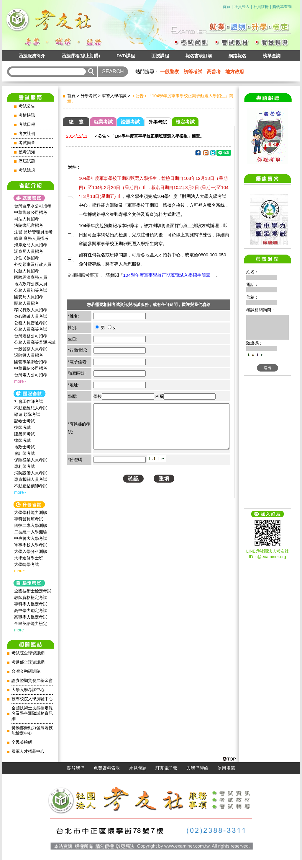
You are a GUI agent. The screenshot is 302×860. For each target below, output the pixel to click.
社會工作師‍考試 (28, 401)
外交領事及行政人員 (32, 264)
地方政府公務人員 (30, 283)
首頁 (226, 6)
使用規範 (226, 768)
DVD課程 (125, 55)
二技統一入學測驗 (30, 532)
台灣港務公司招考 (30, 335)
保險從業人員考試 (30, 459)
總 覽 (76, 121)
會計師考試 (24, 453)
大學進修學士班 (28, 558)
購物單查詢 (282, 6)
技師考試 (22, 427)
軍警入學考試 (114, 95)
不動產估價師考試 (30, 485)
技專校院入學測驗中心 (32, 699)
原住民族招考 (26, 257)
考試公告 (27, 106)
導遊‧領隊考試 (27, 414)
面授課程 (160, 55)
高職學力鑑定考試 (30, 617)
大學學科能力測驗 (30, 512)
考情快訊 (27, 115)
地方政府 (234, 71)
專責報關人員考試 (30, 479)
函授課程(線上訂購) (81, 55)
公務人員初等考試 (30, 290)
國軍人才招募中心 (28, 751)
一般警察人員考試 (30, 348)
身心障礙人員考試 (30, 316)
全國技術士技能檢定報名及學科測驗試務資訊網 (32, 713)
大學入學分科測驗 (30, 551)
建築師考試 (24, 433)
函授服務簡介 (32, 55)
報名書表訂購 (199, 55)
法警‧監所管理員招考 (33, 231)
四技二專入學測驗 (30, 525)
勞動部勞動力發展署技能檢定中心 (32, 730)
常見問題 (138, 768)
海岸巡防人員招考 (30, 244)
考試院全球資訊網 (28, 653)
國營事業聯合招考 (30, 361)
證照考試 (130, 121)
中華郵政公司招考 (30, 212)
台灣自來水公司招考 (32, 205)
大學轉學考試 (26, 564)
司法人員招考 (26, 218)
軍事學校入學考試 (30, 545)
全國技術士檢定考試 (32, 591)
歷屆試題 (27, 161)
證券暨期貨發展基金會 (32, 680)
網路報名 (237, 55)
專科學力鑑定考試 (30, 604)
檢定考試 (185, 121)
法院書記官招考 (28, 225)
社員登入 (242, 6)
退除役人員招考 (28, 355)
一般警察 (169, 71)
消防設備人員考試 (30, 472)
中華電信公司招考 (30, 368)
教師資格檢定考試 (30, 597)
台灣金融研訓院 (26, 671)
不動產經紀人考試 (30, 407)
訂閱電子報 (166, 768)
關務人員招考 (26, 303)
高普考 (214, 71)
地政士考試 (24, 446)
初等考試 (192, 71)
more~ (20, 381)
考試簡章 (27, 143)
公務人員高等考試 (30, 329)
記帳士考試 (24, 420)
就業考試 (103, 121)
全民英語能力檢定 (30, 623)
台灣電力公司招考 (30, 374)
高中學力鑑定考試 (30, 610)
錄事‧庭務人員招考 (31, 238)
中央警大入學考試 (30, 538)
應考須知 (27, 152)
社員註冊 (261, 6)
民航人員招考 (26, 270)
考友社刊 (27, 133)
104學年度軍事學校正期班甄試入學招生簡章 (167, 275)
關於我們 (76, 768)
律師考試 (22, 440)
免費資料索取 (106, 768)
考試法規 (27, 170)
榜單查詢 (271, 55)
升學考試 (89, 95)
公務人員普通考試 (30, 322)
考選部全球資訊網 (28, 662)
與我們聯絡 (197, 768)
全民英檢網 (22, 742)
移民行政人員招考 (30, 309)
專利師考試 (24, 466)
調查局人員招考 (28, 251)
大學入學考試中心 (28, 690)
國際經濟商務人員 (30, 277)
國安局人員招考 (28, 296)
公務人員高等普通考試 (34, 342)
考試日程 (27, 124)
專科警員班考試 (28, 519)
